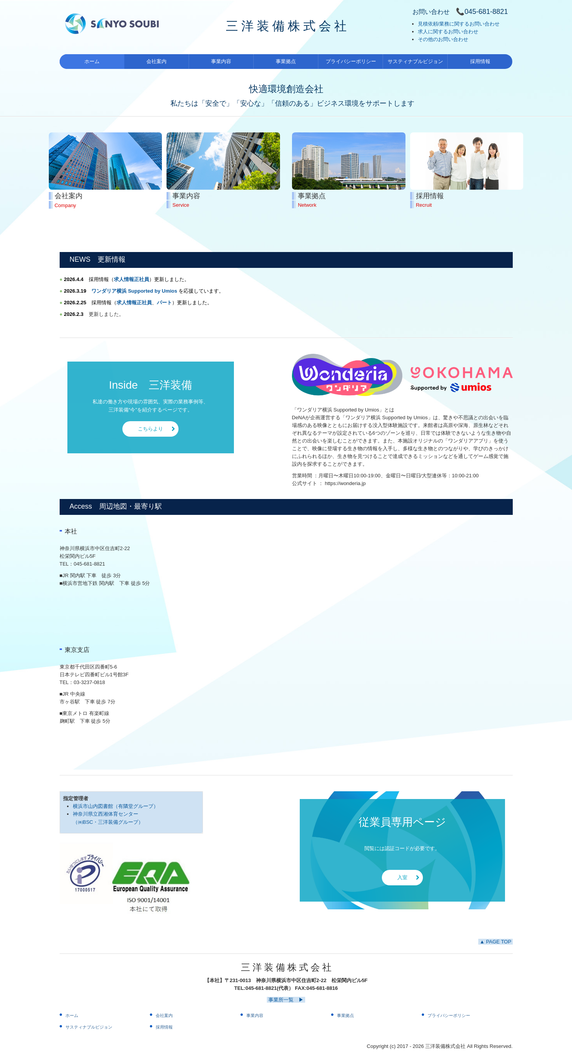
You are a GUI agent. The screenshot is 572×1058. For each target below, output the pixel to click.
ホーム (92, 61)
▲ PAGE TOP (495, 942)
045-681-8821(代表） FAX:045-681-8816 (292, 988)
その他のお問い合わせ (443, 39)
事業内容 (221, 61)
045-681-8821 (89, 564)
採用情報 (480, 61)
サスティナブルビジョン (415, 61)
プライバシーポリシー (351, 61)
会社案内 (156, 61)
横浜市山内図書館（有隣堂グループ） (115, 806)
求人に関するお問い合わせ (448, 31)
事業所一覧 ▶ (286, 1000)
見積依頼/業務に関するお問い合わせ (459, 24)
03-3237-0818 (89, 682)
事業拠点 (286, 61)
